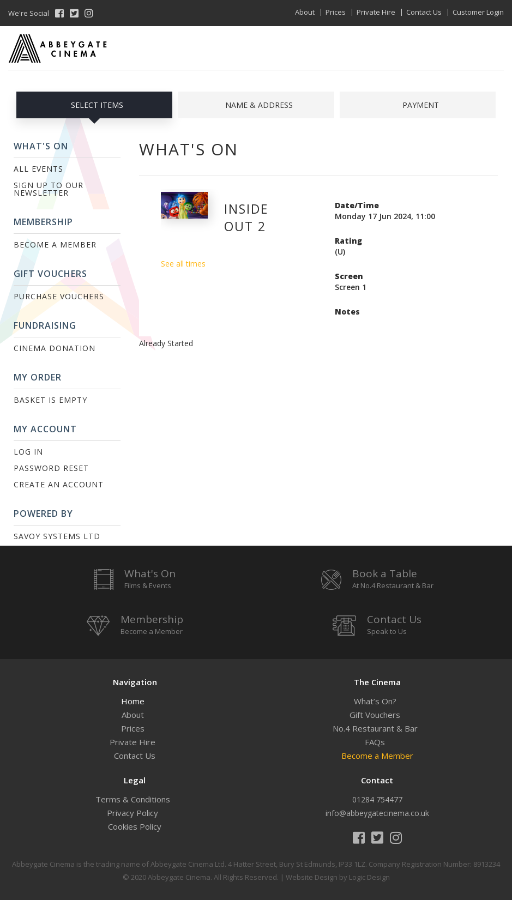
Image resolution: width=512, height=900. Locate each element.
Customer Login (478, 12)
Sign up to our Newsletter (48, 189)
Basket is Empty (50, 400)
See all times (183, 263)
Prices (336, 12)
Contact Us (424, 12)
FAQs (375, 741)
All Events (38, 169)
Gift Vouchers (375, 714)
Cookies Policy (134, 826)
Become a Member (55, 244)
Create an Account (59, 484)
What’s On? (375, 701)
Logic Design (369, 877)
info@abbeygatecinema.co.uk (377, 813)
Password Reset (51, 468)
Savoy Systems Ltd (57, 536)
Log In (28, 451)
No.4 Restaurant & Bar (375, 728)
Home (132, 701)
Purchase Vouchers (59, 296)
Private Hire (376, 12)
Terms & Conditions (132, 799)
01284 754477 (377, 799)
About (305, 12)
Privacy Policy (132, 812)
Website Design (312, 877)
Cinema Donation (54, 348)
